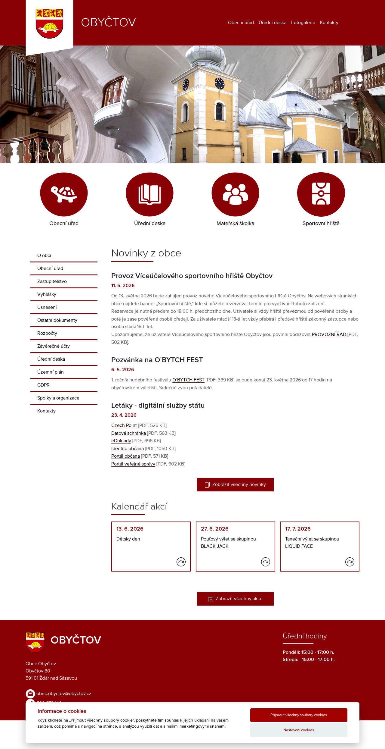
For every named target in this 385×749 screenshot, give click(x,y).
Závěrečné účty (53, 346)
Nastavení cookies (298, 730)
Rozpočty (47, 333)
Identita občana (127, 448)
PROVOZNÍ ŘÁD (329, 334)
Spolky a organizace (58, 398)
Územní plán (50, 372)
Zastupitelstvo (52, 281)
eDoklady (121, 440)
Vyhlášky (46, 294)
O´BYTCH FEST (188, 380)
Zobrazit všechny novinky (235, 485)
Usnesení (47, 307)
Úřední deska (272, 22)
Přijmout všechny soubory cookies (298, 715)
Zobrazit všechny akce (235, 598)
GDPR (43, 385)
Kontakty (329, 22)
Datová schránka (128, 433)
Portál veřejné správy (133, 464)
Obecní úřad (241, 22)
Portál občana (125, 456)
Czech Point (124, 425)
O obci (44, 255)
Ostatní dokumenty (57, 320)
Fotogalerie (303, 22)
